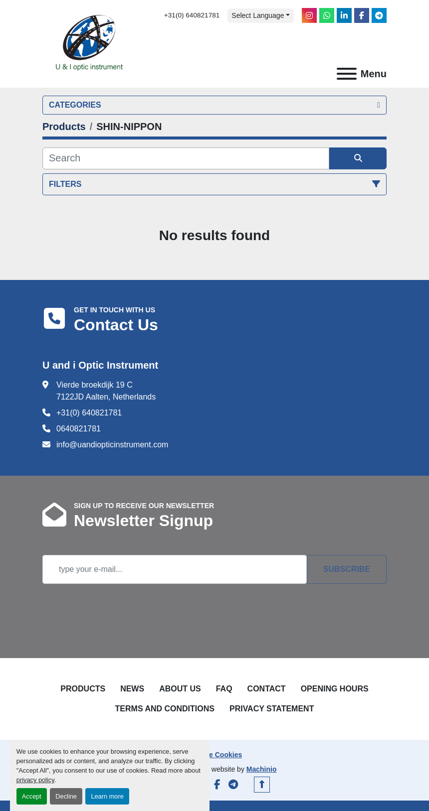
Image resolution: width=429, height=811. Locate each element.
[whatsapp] (326, 15)
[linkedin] (344, 15)
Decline (66, 796)
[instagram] (309, 15)
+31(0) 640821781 (192, 15)
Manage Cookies (214, 755)
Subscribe (346, 569)
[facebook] (361, 15)
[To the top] (262, 785)
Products (82, 688)
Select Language (257, 15)
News (132, 688)
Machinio (261, 769)
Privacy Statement (271, 708)
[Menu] (347, 74)
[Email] (174, 569)
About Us (180, 688)
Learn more (107, 796)
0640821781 (78, 428)
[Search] (185, 158)
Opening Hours (335, 688)
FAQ (224, 688)
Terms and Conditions (164, 708)
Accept (31, 796)
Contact (266, 688)
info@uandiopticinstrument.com (112, 444)
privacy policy (35, 780)
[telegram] (379, 15)
